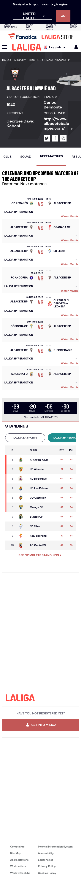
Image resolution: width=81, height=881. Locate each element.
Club (7, 156)
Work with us (18, 866)
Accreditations (19, 859)
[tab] (25, 437)
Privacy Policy (47, 866)
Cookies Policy (47, 872)
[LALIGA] (26, 47)
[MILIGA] (74, 47)
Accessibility (46, 853)
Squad (25, 156)
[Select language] (55, 47)
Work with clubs (20, 872)
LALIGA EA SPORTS (25, 437)
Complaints (17, 846)
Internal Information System (55, 846)
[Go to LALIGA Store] (40, 36)
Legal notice (45, 859)
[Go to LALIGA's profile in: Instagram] (63, 138)
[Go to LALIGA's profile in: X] (47, 138)
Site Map (15, 853)
